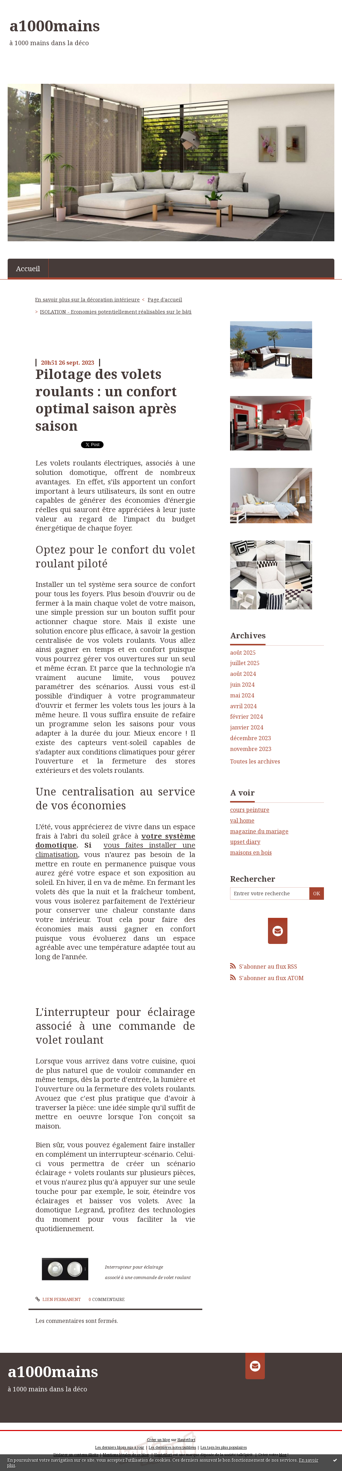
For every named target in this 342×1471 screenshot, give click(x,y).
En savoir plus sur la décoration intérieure (87, 299)
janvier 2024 (246, 727)
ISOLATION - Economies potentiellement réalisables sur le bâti (116, 311)
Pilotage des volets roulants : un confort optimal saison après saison (106, 399)
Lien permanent (58, 1299)
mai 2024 (242, 695)
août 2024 (243, 674)
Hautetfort (186, 1439)
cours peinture (249, 810)
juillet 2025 (245, 663)
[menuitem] (28, 268)
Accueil (28, 268)
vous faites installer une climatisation (115, 849)
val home (242, 820)
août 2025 (243, 652)
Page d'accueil (165, 299)
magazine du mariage (259, 831)
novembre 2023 (250, 749)
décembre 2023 (250, 738)
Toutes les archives (255, 761)
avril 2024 (243, 706)
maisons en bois (251, 852)
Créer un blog (158, 1439)
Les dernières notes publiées (172, 1447)
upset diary (245, 842)
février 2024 (246, 716)
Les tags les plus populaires (224, 1447)
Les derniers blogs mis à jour (119, 1447)
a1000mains (54, 25)
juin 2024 (242, 684)
